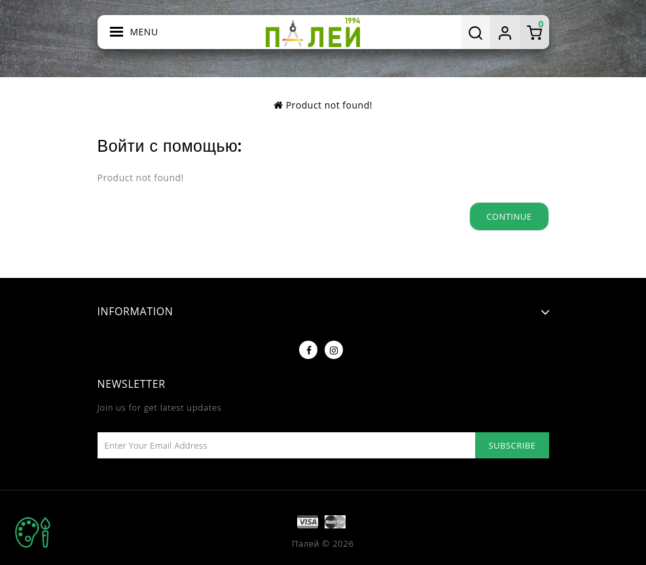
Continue (508, 216)
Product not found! (329, 105)
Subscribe (511, 445)
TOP (32, 532)
